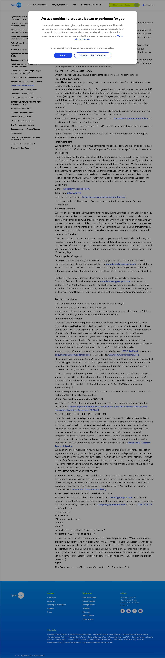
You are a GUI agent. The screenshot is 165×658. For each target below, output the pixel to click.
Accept (62, 55)
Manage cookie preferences (93, 55)
